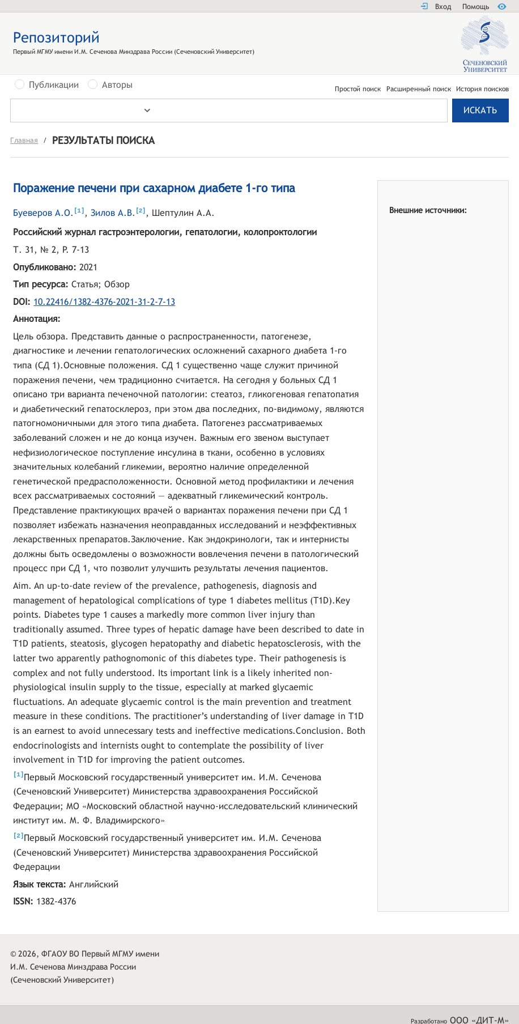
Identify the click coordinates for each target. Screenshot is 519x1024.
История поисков (482, 89)
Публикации (54, 85)
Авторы (117, 85)
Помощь (475, 6)
